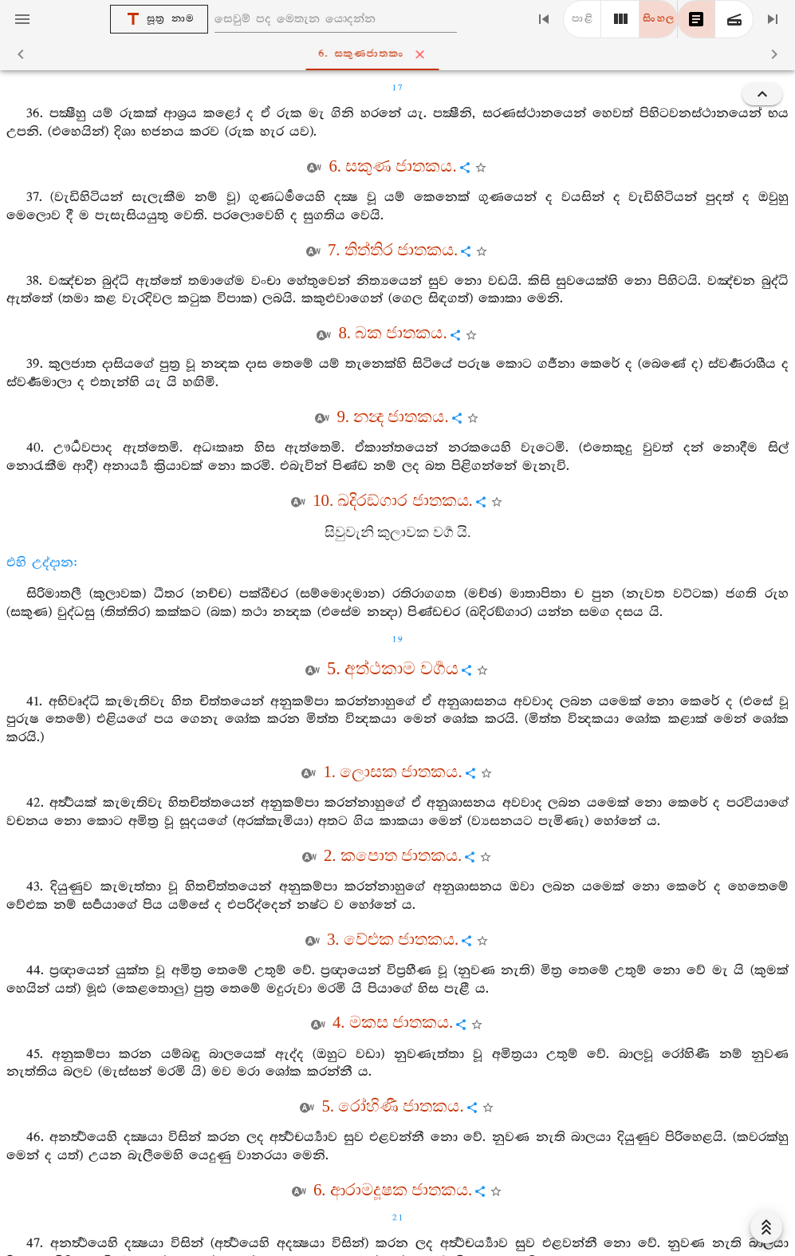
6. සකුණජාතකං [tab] (401, 54)
